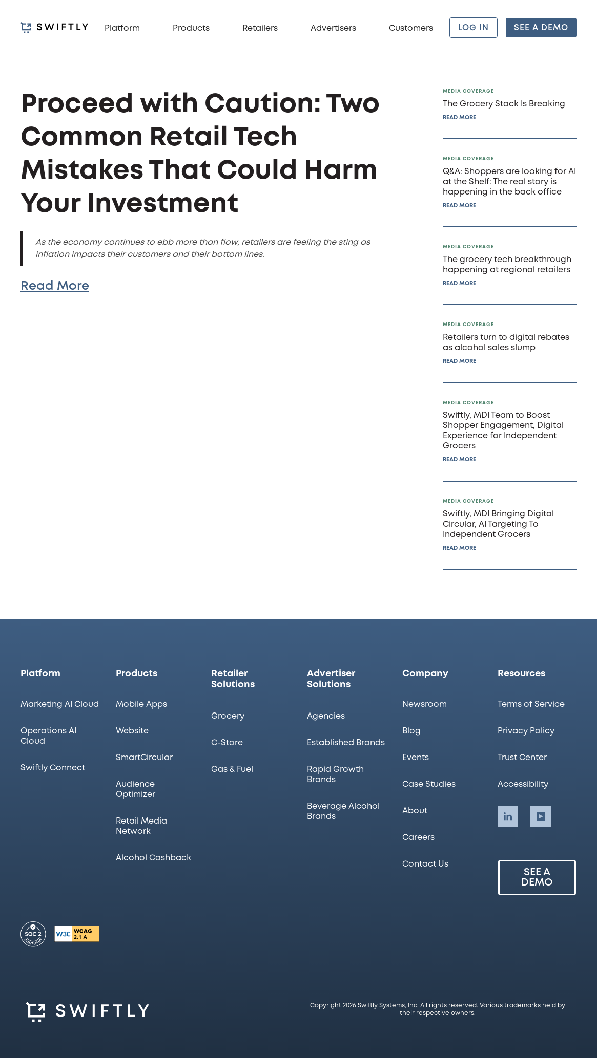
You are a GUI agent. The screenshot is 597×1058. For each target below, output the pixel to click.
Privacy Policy (526, 731)
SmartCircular (144, 758)
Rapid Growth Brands (335, 775)
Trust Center (522, 758)
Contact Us (425, 864)
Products (191, 28)
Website (132, 731)
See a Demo (537, 878)
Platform (122, 28)
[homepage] (54, 27)
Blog (411, 731)
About (414, 811)
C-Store (227, 743)
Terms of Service (531, 704)
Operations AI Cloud (48, 736)
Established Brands (346, 743)
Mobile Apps (141, 704)
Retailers (260, 28)
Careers (418, 837)
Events (415, 758)
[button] (122, 27)
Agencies (326, 716)
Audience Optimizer (135, 789)
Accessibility (523, 784)
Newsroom (424, 704)
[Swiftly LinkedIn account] (508, 816)
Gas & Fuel (232, 769)
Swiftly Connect (52, 768)
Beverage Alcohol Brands (343, 812)
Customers (411, 28)
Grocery (227, 716)
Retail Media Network (141, 826)
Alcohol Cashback (153, 858)
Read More (54, 287)
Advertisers (333, 28)
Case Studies (429, 784)
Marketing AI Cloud (59, 704)
